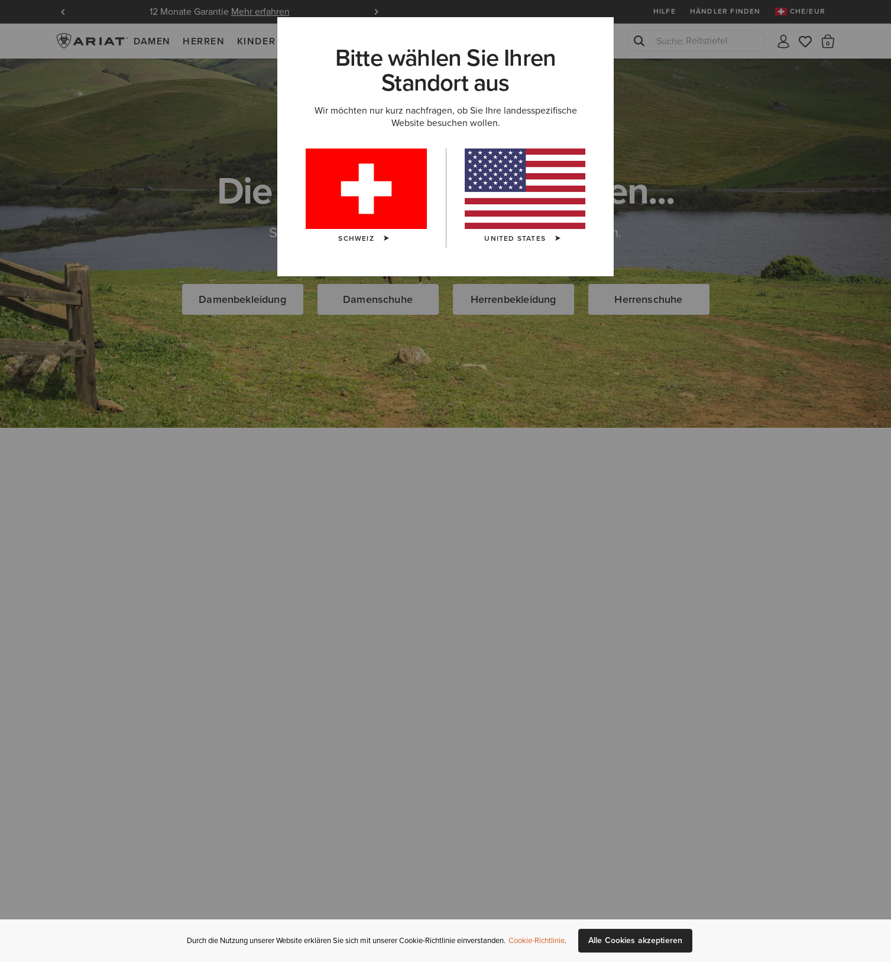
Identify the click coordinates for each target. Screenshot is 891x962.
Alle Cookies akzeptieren (635, 940)
